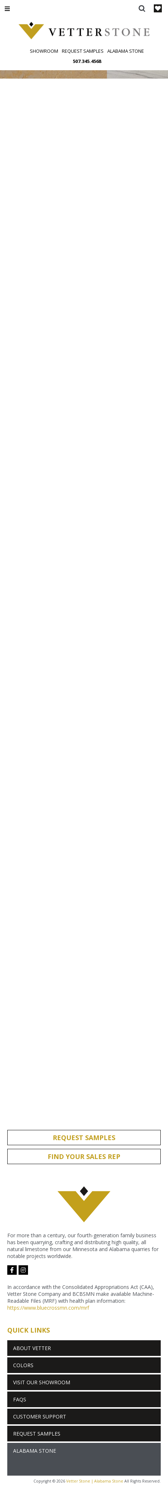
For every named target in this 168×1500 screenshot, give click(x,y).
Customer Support (39, 1416)
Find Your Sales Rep (84, 1156)
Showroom (44, 51)
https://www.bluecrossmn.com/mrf (48, 1307)
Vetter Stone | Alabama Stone (94, 1481)
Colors (23, 1365)
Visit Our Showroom (41, 1382)
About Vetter (32, 1348)
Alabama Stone (125, 51)
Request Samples (83, 51)
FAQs (19, 1399)
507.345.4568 (87, 61)
